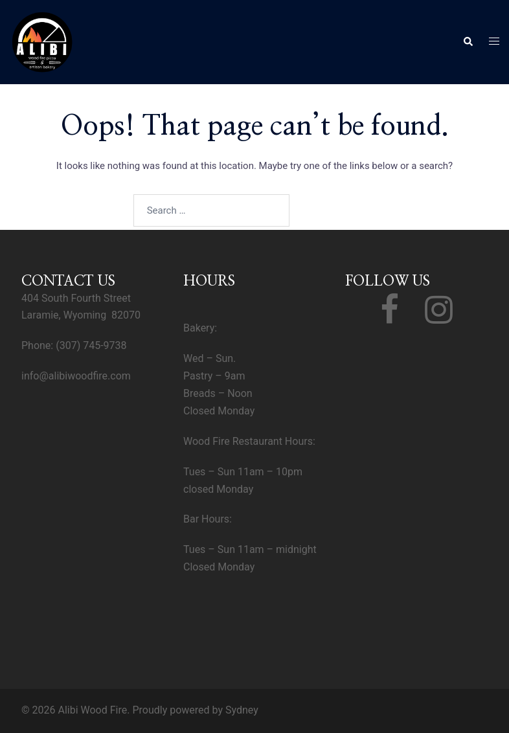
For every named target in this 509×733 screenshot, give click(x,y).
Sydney (241, 710)
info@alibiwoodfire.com (76, 376)
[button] (467, 42)
